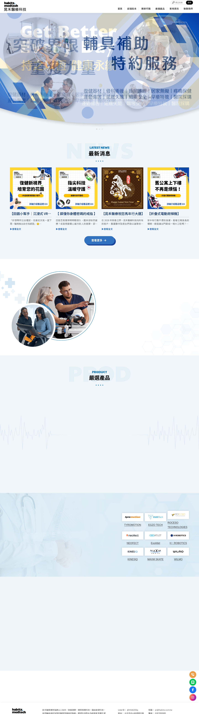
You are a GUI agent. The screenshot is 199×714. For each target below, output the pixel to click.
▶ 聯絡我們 (161, 339)
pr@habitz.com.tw (163, 709)
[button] (96, 129)
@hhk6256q (132, 709)
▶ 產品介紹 (41, 477)
